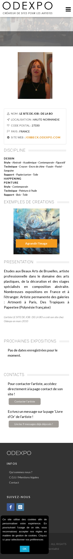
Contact (14, 482)
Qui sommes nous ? (20, 472)
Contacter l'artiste (24, 401)
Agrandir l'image (36, 243)
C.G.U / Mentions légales (24, 477)
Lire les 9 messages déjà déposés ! (33, 424)
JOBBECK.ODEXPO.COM (42, 137)
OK (25, 548)
